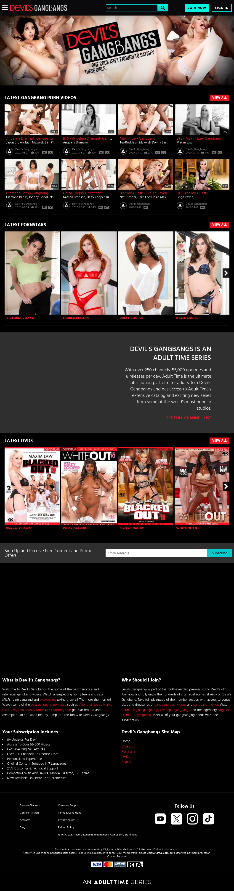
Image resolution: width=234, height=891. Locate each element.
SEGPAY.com (160, 852)
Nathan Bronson (74, 197)
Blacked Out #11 (132, 528)
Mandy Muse (34, 710)
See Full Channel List (188, 418)
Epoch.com (42, 852)
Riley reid (17, 710)
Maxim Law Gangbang (137, 138)
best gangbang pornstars (48, 704)
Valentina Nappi (90, 704)
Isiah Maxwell (34, 142)
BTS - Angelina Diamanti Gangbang (91, 138)
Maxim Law (184, 142)
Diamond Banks (16, 197)
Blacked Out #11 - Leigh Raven (143, 193)
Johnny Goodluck (41, 197)
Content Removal (117, 856)
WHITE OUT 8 (186, 528)
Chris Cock (145, 197)
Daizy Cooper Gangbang (82, 193)
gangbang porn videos (170, 704)
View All (219, 97)
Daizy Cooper (96, 197)
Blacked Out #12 (19, 528)
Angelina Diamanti (75, 142)
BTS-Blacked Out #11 (193, 193)
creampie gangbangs (175, 710)
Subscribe (219, 553)
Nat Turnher (128, 197)
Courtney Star (61, 710)
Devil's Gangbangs (26, 149)
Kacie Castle (187, 318)
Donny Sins (159, 142)
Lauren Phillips (76, 318)
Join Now (197, 8)
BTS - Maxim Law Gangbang (199, 138)
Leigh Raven (185, 197)
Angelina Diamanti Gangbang (29, 138)
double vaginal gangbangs (140, 710)
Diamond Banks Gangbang (27, 193)
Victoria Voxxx (20, 318)
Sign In (222, 8)
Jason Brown (15, 142)
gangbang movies (205, 704)
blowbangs (47, 699)
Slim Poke (51, 142)
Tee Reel (125, 142)
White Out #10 (74, 528)
